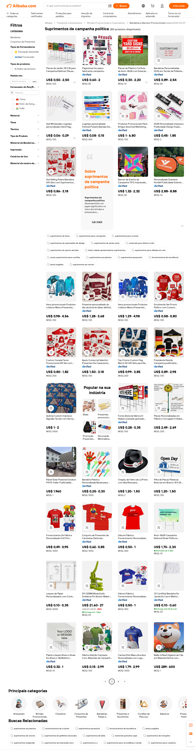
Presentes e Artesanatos (69, 23)
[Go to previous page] (105, 681)
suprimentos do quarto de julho (63, 250)
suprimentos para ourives (125, 236)
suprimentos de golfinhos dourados (59, 735)
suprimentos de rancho (82, 264)
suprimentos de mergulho (156, 735)
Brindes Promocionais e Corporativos (106, 23)
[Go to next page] (125, 681)
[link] (191, 725)
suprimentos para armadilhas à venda (123, 743)
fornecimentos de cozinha (55, 728)
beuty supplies (55, 264)
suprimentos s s (89, 743)
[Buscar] (121, 5)
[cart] (153, 6)
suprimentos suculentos (98, 257)
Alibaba (48, 23)
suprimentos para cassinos (162, 743)
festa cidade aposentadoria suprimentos (105, 250)
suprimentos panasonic (130, 257)
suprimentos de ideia (94, 735)
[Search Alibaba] (75, 6)
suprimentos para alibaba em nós (148, 250)
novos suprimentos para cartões (63, 257)
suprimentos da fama (58, 236)
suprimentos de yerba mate (105, 243)
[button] (110, 6)
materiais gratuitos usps (124, 735)
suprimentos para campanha (91, 236)
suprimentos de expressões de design (66, 243)
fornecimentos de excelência (163, 257)
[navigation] (24, 352)
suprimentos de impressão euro (57, 743)
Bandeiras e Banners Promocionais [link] (147, 23)
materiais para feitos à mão (140, 243)
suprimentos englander (23, 743)
